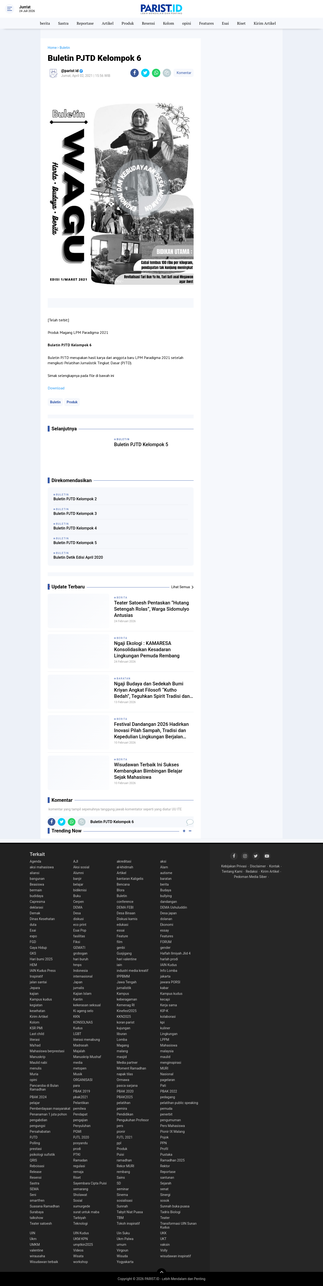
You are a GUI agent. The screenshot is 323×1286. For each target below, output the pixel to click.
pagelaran (167, 1080)
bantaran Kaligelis (130, 879)
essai (121, 930)
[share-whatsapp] (156, 73)
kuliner (165, 1028)
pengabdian (38, 1120)
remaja (78, 1172)
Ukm (33, 1239)
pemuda (166, 1108)
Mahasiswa (168, 1045)
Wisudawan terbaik (44, 1262)
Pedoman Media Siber (250, 877)
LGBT (77, 1034)
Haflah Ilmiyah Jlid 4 (175, 953)
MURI (164, 1068)
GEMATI (79, 948)
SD (119, 1183)
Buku (77, 896)
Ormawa (123, 1080)
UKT (163, 1239)
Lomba (122, 1039)
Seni (33, 1195)
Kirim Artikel (265, 23)
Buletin (55, 402)
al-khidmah (125, 867)
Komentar (183, 73)
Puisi (120, 1154)
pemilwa (79, 1108)
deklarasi (36, 907)
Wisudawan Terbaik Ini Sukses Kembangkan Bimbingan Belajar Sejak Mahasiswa (148, 771)
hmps (77, 965)
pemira (122, 1108)
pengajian (80, 1120)
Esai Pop (79, 930)
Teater (165, 1218)
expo (33, 936)
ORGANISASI (82, 1080)
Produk (128, 23)
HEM (33, 965)
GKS (33, 953)
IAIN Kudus (168, 965)
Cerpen (78, 902)
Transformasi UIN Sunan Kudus (178, 1225)
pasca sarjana (127, 1085)
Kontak (274, 866)
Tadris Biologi (170, 1212)
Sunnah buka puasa (175, 1206)
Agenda (35, 861)
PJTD (34, 1137)
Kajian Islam (82, 994)
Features (206, 23)
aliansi (34, 873)
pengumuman (170, 1120)
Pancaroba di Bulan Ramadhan (44, 1087)
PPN (163, 1143)
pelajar (35, 1103)
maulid (165, 1057)
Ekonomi (166, 925)
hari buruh (80, 959)
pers (120, 1126)
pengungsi (37, 1126)
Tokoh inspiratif (128, 1223)
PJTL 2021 (125, 1137)
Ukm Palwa (125, 1239)
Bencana (123, 884)
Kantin (78, 999)
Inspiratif (36, 976)
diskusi (78, 919)
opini (186, 23)
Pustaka (166, 1154)
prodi (77, 1149)
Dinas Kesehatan (42, 919)
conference (125, 902)
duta (33, 925)
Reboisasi (37, 1166)
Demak (35, 913)
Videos (78, 1250)
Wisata (78, 1256)
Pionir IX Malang (172, 1131)
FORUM (166, 942)
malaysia (167, 1051)
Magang (123, 1045)
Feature (122, 936)
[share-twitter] (145, 73)
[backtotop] (161, 1273)
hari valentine (127, 959)
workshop (80, 1262)
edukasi (122, 925)
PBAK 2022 (168, 1091)
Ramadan (80, 1160)
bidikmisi (80, 890)
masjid (122, 1057)
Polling (35, 1143)
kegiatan (36, 1005)
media (78, 1062)
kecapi (165, 999)
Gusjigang (124, 953)
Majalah (79, 1051)
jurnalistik (124, 988)
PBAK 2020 (125, 1091)
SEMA (34, 1189)
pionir (121, 1131)
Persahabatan (40, 1131)
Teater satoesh (41, 1223)
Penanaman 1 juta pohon (48, 1114)
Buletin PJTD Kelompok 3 (75, 513)
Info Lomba (168, 971)
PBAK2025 (125, 1097)
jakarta (165, 976)
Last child (37, 1034)
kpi (162, 1022)
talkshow (36, 1218)
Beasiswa (37, 884)
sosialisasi (125, 1200)
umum (121, 1244)
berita (45, 23)
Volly (163, 1250)
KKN (76, 1017)
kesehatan (37, 1011)
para (76, 1085)
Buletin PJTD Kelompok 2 (75, 499)
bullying (166, 896)
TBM (120, 1218)
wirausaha (37, 1256)
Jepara (35, 988)
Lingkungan (169, 1034)
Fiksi (76, 942)
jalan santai (38, 982)
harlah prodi (169, 959)
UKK (163, 1233)
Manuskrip (38, 1057)
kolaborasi (168, 1017)
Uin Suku (123, 1233)
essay (164, 930)
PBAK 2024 (38, 1097)
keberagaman (127, 999)
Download (56, 388)
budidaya (36, 896)
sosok (164, 1200)
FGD (33, 942)
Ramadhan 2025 (172, 1160)
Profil (164, 1149)
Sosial (77, 1200)
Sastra (63, 23)
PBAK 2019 (81, 1091)
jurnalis (78, 988)
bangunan (37, 879)
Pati (163, 1085)
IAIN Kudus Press (43, 971)
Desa (77, 913)
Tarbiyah (79, 1218)
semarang (80, 1189)
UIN (32, 1233)
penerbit (166, 1114)
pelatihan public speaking (179, 1103)
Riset (241, 23)
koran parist (125, 1022)
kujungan (123, 1028)
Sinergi (165, 1195)
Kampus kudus (171, 994)
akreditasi (124, 861)
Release (35, 1172)
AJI (75, 861)
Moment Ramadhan (131, 1068)
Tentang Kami (232, 871)
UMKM (35, 1244)
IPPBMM (123, 976)
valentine (36, 1250)
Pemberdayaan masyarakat (50, 1108)
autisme (166, 873)
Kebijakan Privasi (234, 866)
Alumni (78, 873)
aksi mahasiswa (42, 867)
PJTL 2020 (81, 1137)
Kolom (168, 23)
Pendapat (80, 1114)
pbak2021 (80, 1097)
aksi (163, 861)
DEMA (78, 907)
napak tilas (125, 1074)
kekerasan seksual (87, 1005)
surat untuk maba (86, 1212)
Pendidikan (125, 1114)
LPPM (164, 1039)
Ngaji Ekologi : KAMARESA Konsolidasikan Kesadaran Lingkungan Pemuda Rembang (146, 649)
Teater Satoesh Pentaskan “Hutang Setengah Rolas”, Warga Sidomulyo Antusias (151, 609)
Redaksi (251, 871)
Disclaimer (258, 866)
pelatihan (123, 1103)
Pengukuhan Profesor (133, 1120)
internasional (83, 976)
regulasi (79, 1166)
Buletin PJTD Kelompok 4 (75, 528)
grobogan (80, 953)
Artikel (108, 23)
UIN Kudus (81, 1233)
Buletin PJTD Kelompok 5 (75, 543)
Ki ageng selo (83, 1011)
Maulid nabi (38, 1062)
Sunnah (122, 1206)
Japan (78, 982)
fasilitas (79, 936)
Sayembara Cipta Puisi (90, 1183)
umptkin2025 (83, 1244)
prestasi (36, 1149)
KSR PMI (36, 1028)
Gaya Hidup (38, 948)
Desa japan (168, 913)
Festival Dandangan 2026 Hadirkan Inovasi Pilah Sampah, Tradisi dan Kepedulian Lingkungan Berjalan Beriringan (151, 730)
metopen (80, 1068)
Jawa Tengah (127, 982)
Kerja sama (168, 1005)
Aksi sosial (81, 867)
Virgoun (122, 1250)
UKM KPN (80, 1239)
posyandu (80, 1143)
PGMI (77, 1131)
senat (164, 1189)
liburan (122, 1034)
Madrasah (80, 1045)
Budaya (165, 890)
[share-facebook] (134, 73)
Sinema (122, 1195)
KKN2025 (124, 1017)
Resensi (148, 23)
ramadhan (124, 1160)
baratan (124, 678)
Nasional (166, 1074)
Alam (164, 867)
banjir (77, 879)
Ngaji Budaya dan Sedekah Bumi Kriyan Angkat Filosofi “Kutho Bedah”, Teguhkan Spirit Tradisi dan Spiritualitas (152, 690)
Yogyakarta (125, 1262)
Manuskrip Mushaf (87, 1057)
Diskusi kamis (127, 919)
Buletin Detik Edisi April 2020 (78, 557)
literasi (35, 1039)
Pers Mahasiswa (172, 1126)
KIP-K (164, 1011)
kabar (164, 988)
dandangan (168, 902)
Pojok (164, 1137)
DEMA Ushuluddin (173, 907)
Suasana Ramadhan (44, 1206)
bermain (36, 890)
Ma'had (35, 1045)
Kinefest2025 (127, 1011)
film (119, 942)
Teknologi (80, 1223)
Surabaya (37, 1212)
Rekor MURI (125, 1166)
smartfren (37, 1200)
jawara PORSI (170, 982)
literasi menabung (86, 1039)
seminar (123, 1189)
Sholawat (80, 1195)
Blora (120, 890)
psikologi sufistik (42, 1154)
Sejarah (166, 1183)
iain (119, 965)
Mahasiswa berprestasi (47, 1051)
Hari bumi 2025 (41, 959)
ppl (119, 1143)
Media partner (127, 1062)
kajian (34, 994)
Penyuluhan (82, 1126)
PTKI (77, 1154)
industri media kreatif (132, 971)
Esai (225, 23)
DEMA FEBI (125, 907)
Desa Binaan (126, 913)
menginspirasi (170, 1062)
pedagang (167, 1097)
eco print (80, 925)
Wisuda (122, 1256)
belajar (78, 884)
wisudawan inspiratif (175, 1256)
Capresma (37, 902)
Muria (34, 1074)
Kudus (78, 1028)
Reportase (85, 23)
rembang (123, 1172)
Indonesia (80, 971)
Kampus (123, 994)
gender (165, 948)
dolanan (166, 919)
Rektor (165, 1166)
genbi (121, 948)
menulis (35, 1068)
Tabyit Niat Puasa (130, 1212)
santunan (167, 1177)
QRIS (33, 1160)
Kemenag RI (126, 1005)
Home (52, 48)
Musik (77, 1074)
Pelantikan (81, 1103)
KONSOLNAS (83, 1022)
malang (122, 1051)
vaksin (165, 1244)
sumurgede (81, 1206)
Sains (121, 1177)
